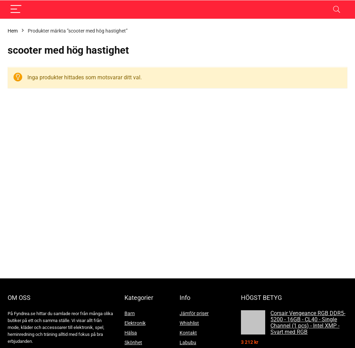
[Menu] (16, 9)
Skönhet (133, 342)
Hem (13, 31)
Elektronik (135, 323)
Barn (129, 313)
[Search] (336, 9)
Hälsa (130, 333)
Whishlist (189, 323)
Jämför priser (194, 313)
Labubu (188, 342)
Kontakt (188, 333)
